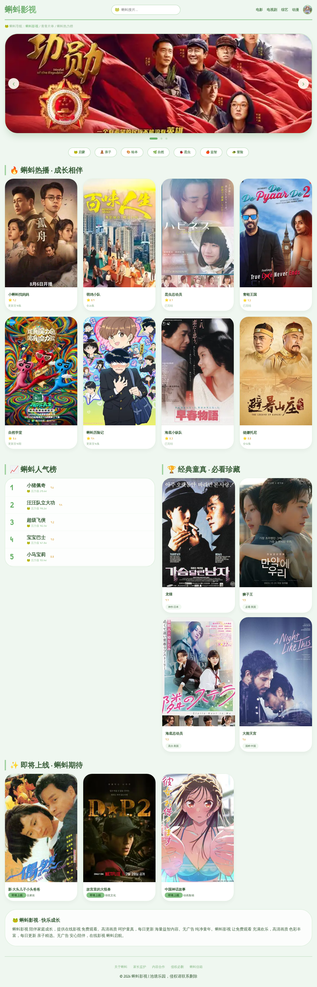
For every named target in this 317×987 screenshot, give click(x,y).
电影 (259, 9)
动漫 (295, 9)
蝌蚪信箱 (196, 967)
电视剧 (272, 9)
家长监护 (139, 967)
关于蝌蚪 (120, 967)
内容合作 (158, 967)
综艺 (284, 9)
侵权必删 (177, 967)
